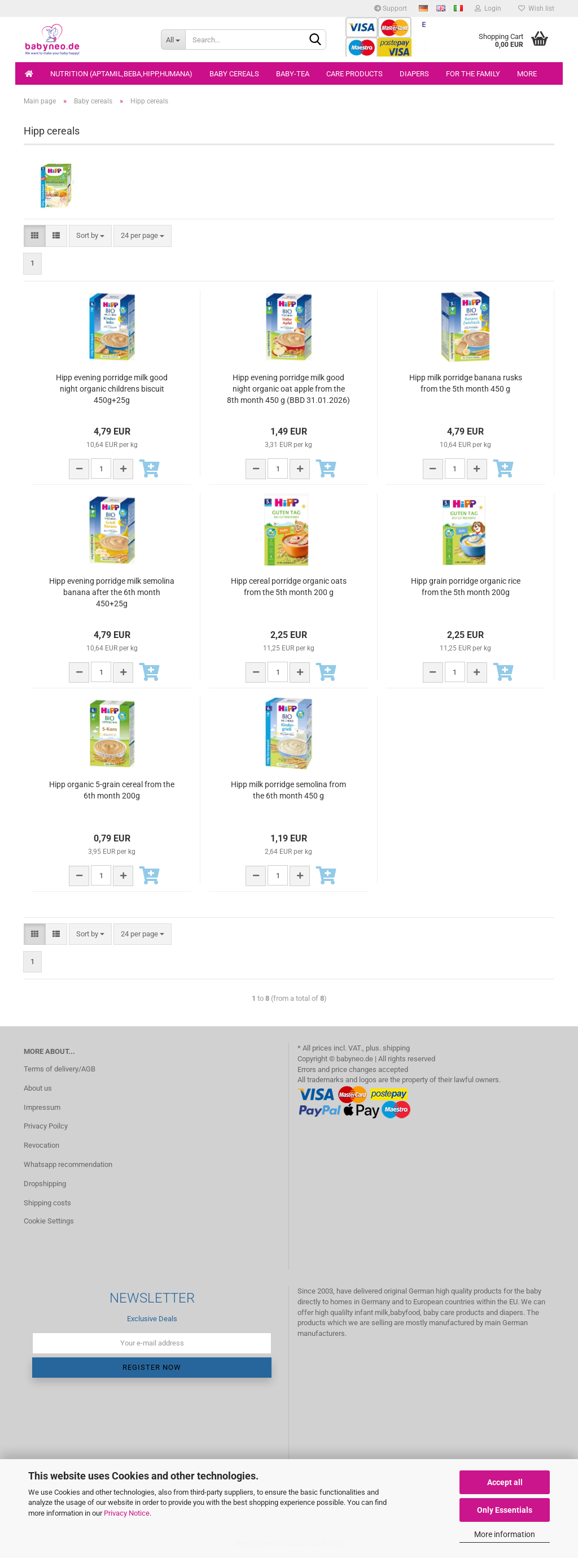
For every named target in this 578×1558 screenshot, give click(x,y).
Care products (354, 74)
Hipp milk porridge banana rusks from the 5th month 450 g (465, 383)
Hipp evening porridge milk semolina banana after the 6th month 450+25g (111, 592)
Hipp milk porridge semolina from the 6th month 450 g (288, 790)
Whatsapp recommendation (68, 1164)
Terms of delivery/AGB (59, 1069)
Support (390, 8)
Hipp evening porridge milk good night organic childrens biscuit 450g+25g (112, 389)
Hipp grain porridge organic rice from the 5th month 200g (465, 586)
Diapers (414, 74)
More (527, 74)
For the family (473, 74)
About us (38, 1088)
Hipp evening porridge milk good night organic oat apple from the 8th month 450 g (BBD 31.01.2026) (288, 389)
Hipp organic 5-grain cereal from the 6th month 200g (111, 790)
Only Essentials (504, 1509)
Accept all (505, 1482)
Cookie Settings (49, 1221)
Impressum (42, 1107)
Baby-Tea (292, 74)
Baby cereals (234, 74)
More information (504, 1534)
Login (488, 8)
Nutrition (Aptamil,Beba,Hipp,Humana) (121, 74)
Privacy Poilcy (46, 1126)
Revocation (41, 1145)
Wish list (536, 8)
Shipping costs (47, 1203)
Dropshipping (45, 1183)
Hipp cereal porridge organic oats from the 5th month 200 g (289, 586)
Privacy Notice (127, 1513)
